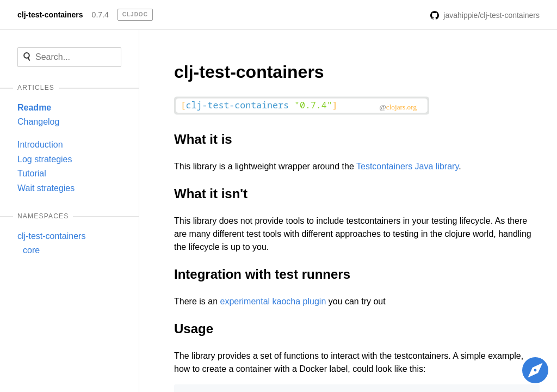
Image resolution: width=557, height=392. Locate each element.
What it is (203, 139)
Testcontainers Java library (407, 166)
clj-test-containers (50, 14)
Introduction (40, 144)
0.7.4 (100, 14)
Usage (193, 328)
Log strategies (44, 159)
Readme (34, 107)
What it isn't (210, 193)
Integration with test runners (262, 274)
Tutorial (31, 173)
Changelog (38, 121)
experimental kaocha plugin (273, 301)
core (31, 250)
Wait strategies (46, 188)
